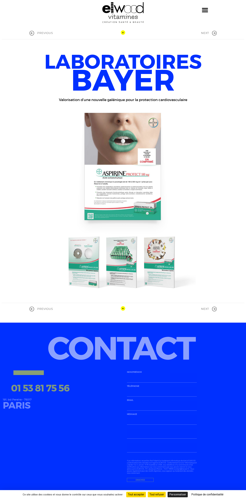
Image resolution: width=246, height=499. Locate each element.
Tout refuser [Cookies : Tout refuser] (156, 494)
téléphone (162, 390)
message (162, 418)
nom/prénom (162, 376)
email (162, 404)
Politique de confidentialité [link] (207, 494)
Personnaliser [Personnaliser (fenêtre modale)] (177, 494)
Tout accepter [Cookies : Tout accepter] (136, 494)
